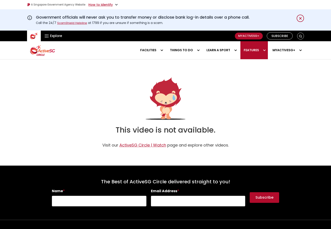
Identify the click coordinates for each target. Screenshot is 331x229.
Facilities (148, 50)
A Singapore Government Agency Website (61, 5)
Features (251, 50)
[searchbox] (99, 201)
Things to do (181, 50)
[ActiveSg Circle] (34, 35)
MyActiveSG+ (247, 36)
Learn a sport (218, 50)
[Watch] (142, 145)
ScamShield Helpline (72, 23)
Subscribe (280, 36)
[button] (300, 36)
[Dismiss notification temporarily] (300, 18)
